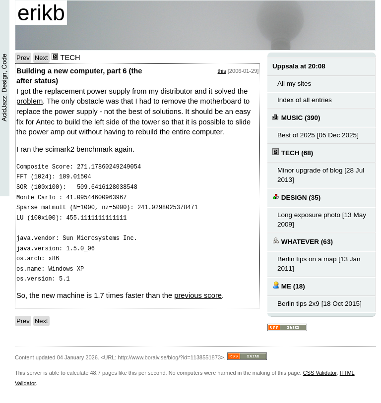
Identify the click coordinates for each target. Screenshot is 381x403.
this (222, 71)
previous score (198, 295)
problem (29, 101)
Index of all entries (304, 100)
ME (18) (288, 286)
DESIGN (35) (296, 197)
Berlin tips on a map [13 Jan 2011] (319, 263)
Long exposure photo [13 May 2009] (321, 219)
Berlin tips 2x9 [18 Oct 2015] (319, 303)
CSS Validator (320, 373)
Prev (23, 57)
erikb (41, 12)
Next (41, 57)
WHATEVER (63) (302, 241)
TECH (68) (292, 152)
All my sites (294, 83)
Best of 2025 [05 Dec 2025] (318, 135)
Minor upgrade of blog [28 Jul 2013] (320, 175)
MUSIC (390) (296, 117)
